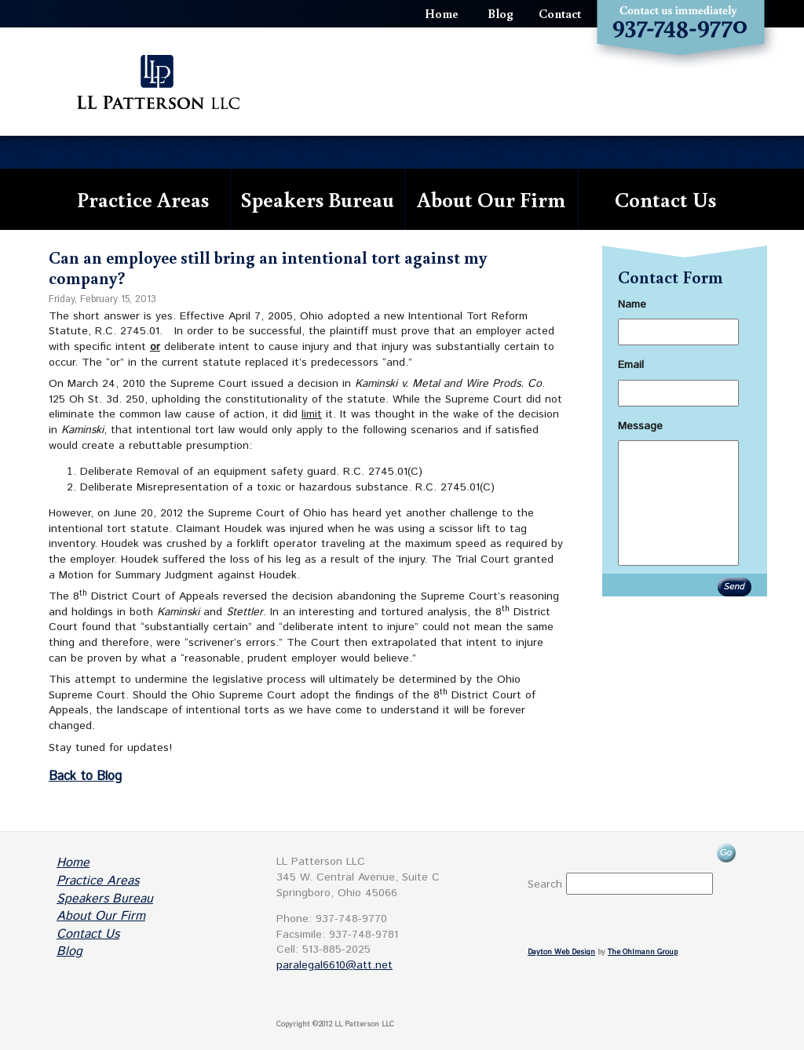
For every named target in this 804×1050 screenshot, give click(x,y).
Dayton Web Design (561, 952)
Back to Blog (85, 776)
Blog (500, 13)
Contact (560, 13)
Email (631, 365)
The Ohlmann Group (643, 952)
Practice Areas (143, 199)
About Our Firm (491, 199)
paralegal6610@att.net (334, 965)
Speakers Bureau (317, 199)
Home (442, 13)
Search (545, 884)
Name (632, 304)
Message (640, 426)
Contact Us (665, 199)
